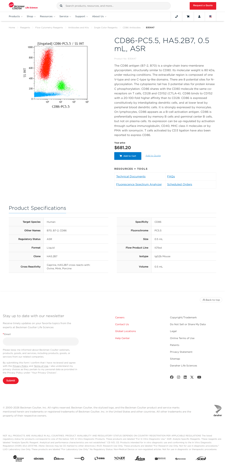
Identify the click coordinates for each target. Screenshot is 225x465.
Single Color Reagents (105, 27)
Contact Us (122, 324)
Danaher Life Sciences (183, 365)
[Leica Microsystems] (140, 459)
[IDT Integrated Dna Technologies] (119, 459)
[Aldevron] (59, 459)
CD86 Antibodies (132, 27)
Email (7, 334)
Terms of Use (41, 366)
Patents (174, 345)
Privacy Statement (181, 351)
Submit (10, 380)
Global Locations (125, 331)
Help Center (122, 338)
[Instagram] (178, 378)
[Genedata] (79, 459)
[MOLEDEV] (160, 459)
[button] (61, 6)
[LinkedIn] (185, 378)
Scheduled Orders (179, 184)
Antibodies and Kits (78, 27)
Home (12, 27)
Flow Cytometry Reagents (49, 27)
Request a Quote (203, 5)
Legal (173, 331)
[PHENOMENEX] (180, 459)
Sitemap (175, 358)
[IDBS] (99, 459)
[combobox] (114, 5)
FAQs (171, 176)
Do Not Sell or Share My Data (188, 324)
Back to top (211, 300)
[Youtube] (199, 378)
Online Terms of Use (182, 338)
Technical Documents (131, 176)
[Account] (199, 16)
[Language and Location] (210, 16)
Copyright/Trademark (183, 317)
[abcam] (38, 459)
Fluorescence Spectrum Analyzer (139, 184)
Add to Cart (128, 156)
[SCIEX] (200, 459)
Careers (119, 317)
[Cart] (188, 16)
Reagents (25, 27)
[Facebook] (171, 378)
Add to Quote (153, 155)
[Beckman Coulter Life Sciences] (23, 6)
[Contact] (176, 16)
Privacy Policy (20, 366)
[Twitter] (192, 378)
